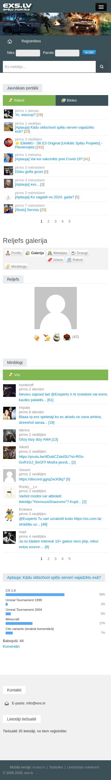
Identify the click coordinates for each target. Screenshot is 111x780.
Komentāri (11, 646)
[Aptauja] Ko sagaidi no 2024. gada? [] (56, 196)
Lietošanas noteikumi (83, 767)
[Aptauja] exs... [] (56, 183)
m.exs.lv (38, 767)
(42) (75, 337)
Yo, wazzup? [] (56, 113)
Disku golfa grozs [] (56, 170)
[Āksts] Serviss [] (56, 208)
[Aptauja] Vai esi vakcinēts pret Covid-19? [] (56, 157)
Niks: (23, 53)
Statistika (56, 767)
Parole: (61, 53)
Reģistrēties (31, 41)
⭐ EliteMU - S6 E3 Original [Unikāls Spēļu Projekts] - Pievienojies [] (56, 143)
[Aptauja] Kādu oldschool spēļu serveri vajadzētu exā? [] (56, 127)
